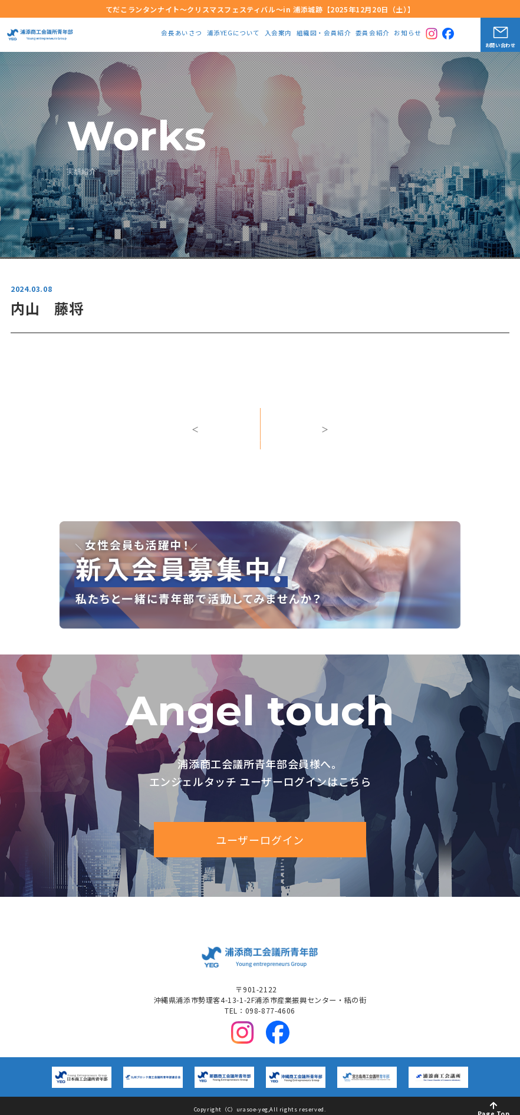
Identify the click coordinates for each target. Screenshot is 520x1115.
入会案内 (278, 33)
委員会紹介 (373, 33)
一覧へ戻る (260, 437)
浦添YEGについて (233, 33)
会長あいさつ (181, 33)
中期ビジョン (267, 906)
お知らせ (407, 33)
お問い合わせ (500, 44)
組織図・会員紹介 (324, 33)
